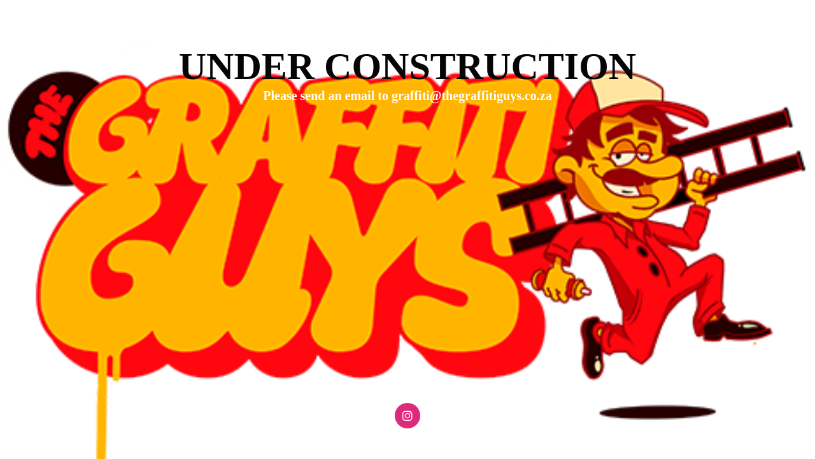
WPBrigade (778, 449)
